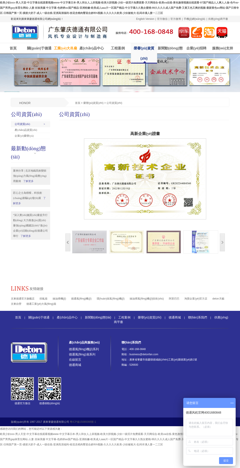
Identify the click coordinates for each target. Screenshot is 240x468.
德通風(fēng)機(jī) (81, 298)
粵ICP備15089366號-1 (83, 421)
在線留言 (75, 359)
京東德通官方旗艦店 (22, 298)
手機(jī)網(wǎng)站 (194, 18)
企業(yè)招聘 (196, 48)
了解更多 (28, 181)
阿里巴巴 (174, 298)
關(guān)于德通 (39, 48)
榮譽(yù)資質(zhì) (144, 53)
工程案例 (118, 48)
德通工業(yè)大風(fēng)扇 (41, 303)
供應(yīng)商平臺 (218, 18)
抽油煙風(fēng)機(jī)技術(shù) (147, 298)
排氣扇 (43, 298)
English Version (145, 18)
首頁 (13, 48)
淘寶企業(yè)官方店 (195, 298)
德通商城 (175, 317)
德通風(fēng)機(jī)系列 (84, 349)
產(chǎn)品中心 (91, 48)
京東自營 (16, 303)
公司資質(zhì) (22, 124)
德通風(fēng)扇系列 (82, 354)
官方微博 (175, 18)
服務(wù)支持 (222, 48)
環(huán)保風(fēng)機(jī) (111, 298)
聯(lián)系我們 (197, 317)
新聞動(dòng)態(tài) (170, 53)
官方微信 (162, 18)
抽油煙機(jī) (59, 298)
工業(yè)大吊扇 (65, 48)
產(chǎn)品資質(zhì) (26, 129)
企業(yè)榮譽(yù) (24, 135)
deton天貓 (218, 298)
